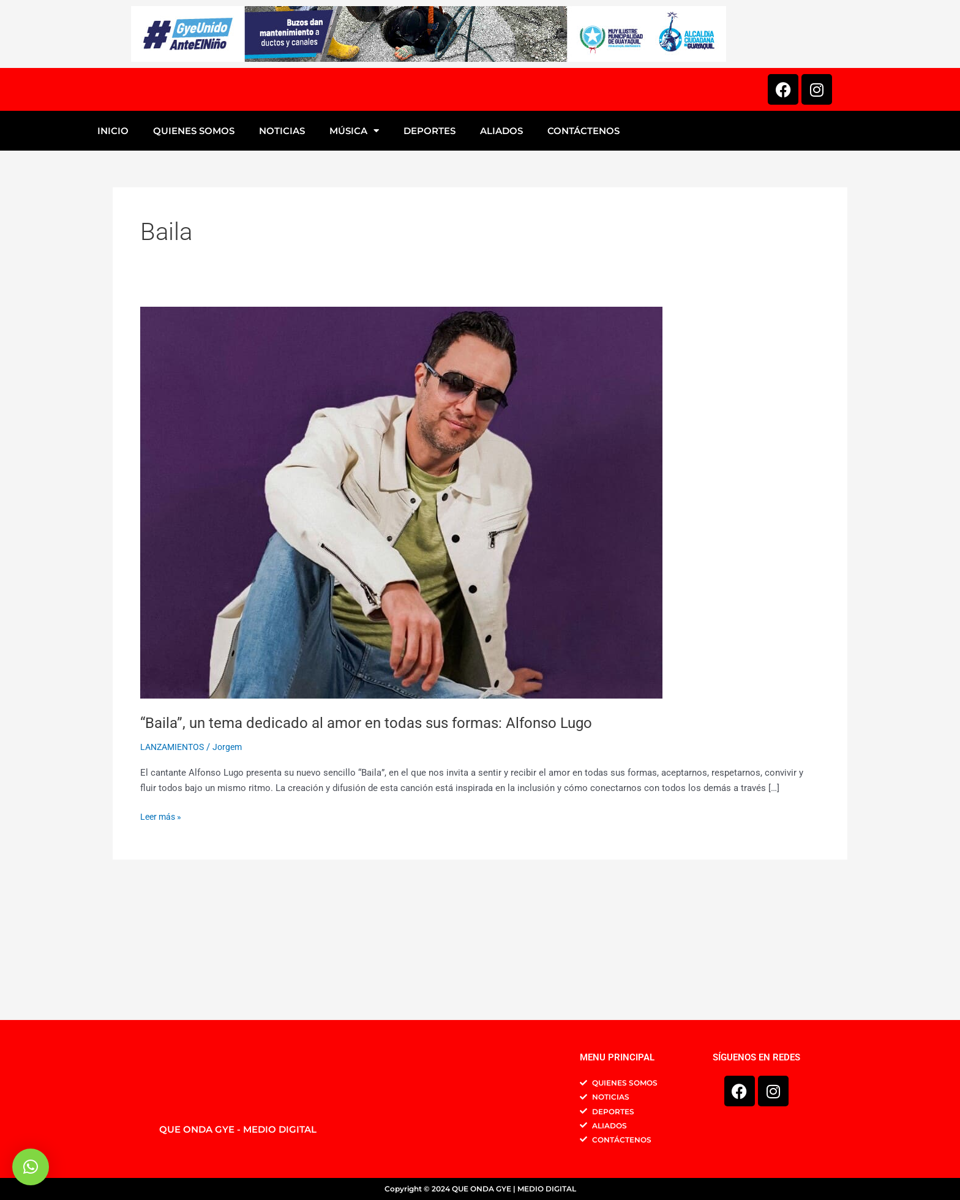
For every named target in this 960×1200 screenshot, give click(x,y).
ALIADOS (501, 255)
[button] (30, 1167)
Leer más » (162, 940)
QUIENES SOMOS (193, 255)
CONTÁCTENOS (583, 255)
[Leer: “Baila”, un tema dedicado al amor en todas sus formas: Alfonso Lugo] (401, 626)
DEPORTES (429, 255)
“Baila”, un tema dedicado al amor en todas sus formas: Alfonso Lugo (382, 846)
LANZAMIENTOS (174, 871)
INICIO (113, 255)
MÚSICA (354, 255)
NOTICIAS (282, 255)
